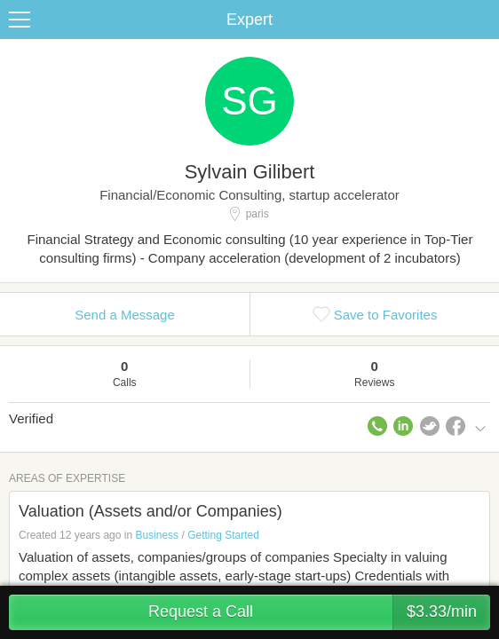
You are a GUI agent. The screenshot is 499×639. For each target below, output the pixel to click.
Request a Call (319, 612)
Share (481, 19)
